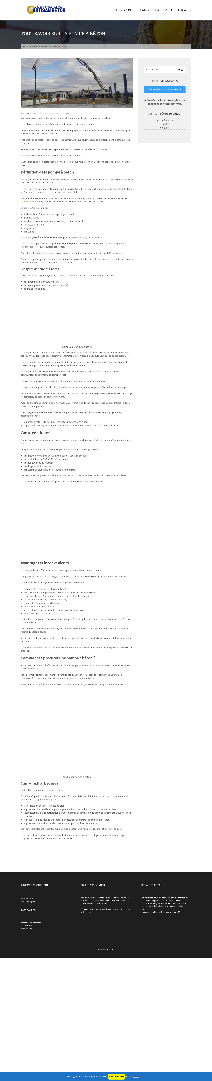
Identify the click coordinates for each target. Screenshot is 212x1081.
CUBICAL (110, 1063)
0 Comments (64, 113)
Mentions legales (28, 1015)
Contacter (184, 10)
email (136, 1076)
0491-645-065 (169, 81)
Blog (157, 10)
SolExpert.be (26, 1042)
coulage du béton (29, 201)
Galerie (168, 10)
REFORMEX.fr (26, 1040)
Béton (33, 46)
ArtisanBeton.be (28, 113)
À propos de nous (28, 1012)
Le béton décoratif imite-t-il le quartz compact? (160, 1026)
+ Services (143, 10)
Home (25, 46)
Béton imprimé (123, 10)
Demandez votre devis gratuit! (165, 89)
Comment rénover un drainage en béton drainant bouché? (165, 1012)
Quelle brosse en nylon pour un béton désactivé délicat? (164, 1017)
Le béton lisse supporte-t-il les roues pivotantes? (161, 1015)
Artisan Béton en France (31, 1037)
